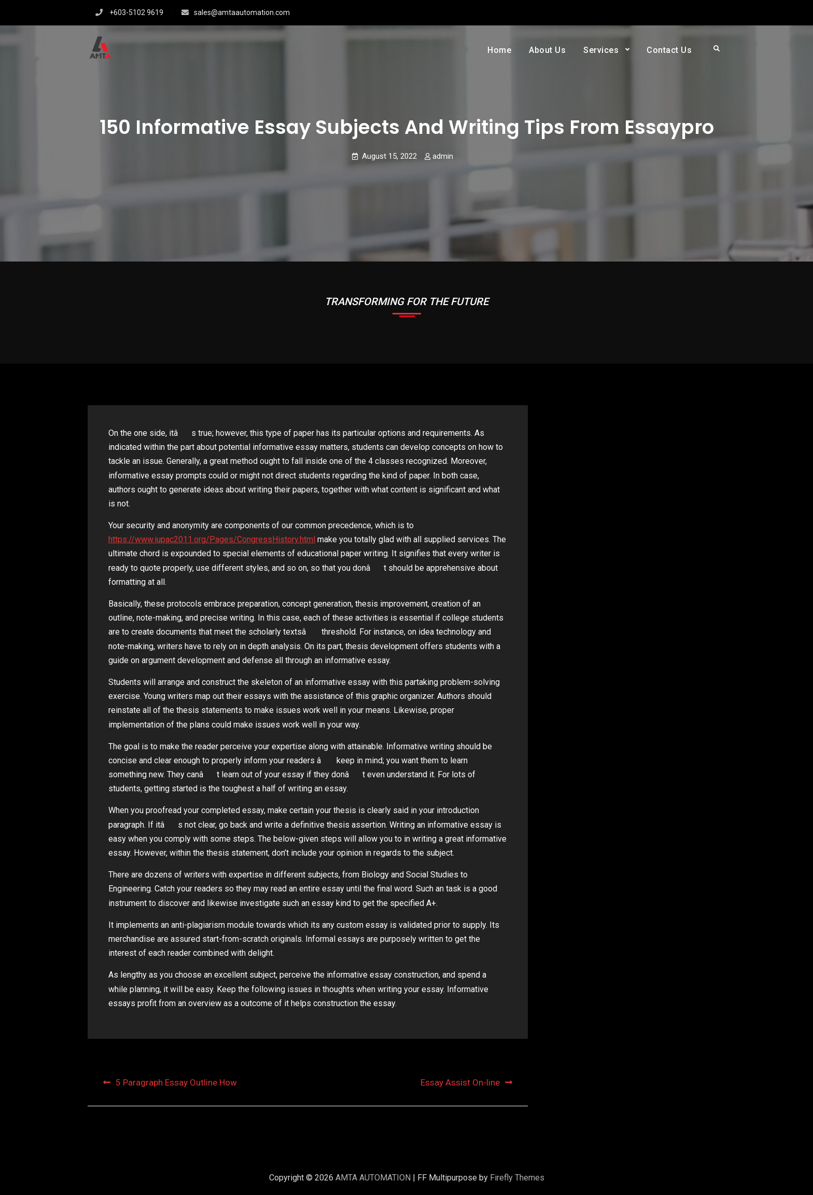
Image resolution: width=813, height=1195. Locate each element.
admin (442, 156)
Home (499, 50)
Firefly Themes (517, 1178)
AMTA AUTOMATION (373, 1178)
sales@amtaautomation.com (242, 12)
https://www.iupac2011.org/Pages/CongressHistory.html (211, 539)
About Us (547, 50)
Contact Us (669, 50)
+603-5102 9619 (136, 12)
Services (601, 50)
